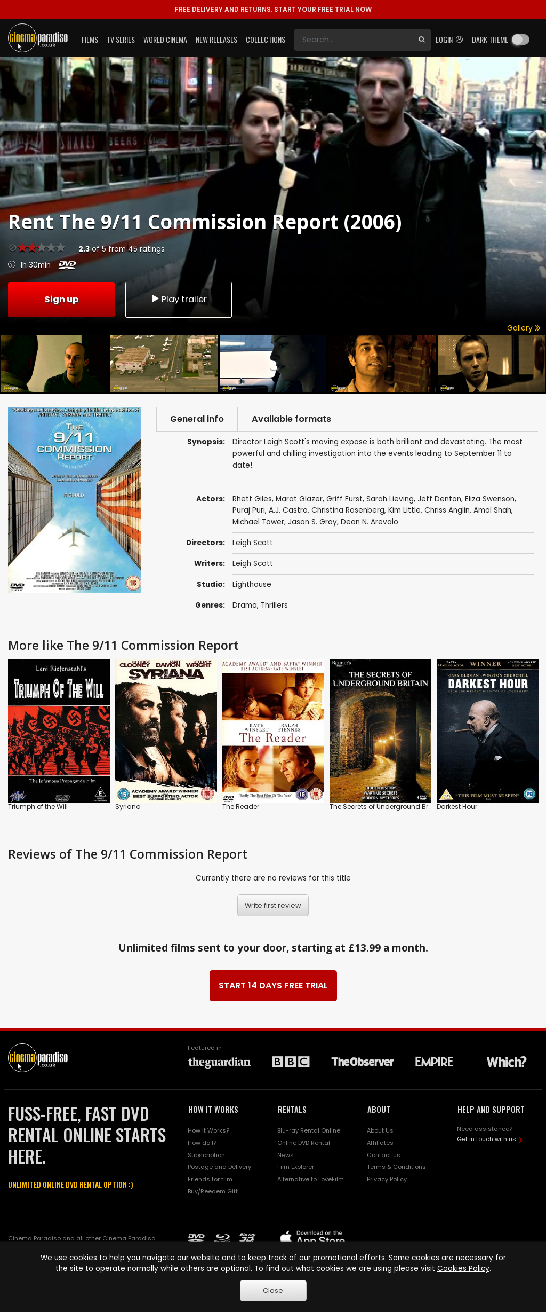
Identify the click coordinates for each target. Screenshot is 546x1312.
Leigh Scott (252, 564)
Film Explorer (295, 1166)
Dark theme (490, 39)
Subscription (206, 1155)
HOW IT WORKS (213, 1109)
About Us (380, 1130)
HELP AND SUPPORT (491, 1109)
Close (273, 1290)
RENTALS (292, 1109)
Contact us (383, 1155)
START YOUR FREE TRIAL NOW (273, 9)
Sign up (61, 299)
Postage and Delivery (219, 1166)
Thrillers (274, 605)
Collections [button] (265, 39)
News (285, 1155)
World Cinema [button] (165, 39)
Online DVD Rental (303, 1142)
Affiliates (380, 1142)
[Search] (353, 40)
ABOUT (378, 1109)
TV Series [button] (121, 39)
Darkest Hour (457, 806)
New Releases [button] (216, 39)
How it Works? (208, 1130)
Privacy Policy (387, 1179)
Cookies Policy (463, 1268)
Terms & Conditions (396, 1166)
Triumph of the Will (38, 806)
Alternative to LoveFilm (310, 1179)
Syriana (128, 806)
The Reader (240, 806)
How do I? (202, 1142)
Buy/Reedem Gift (213, 1191)
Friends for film (210, 1179)
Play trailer (178, 299)
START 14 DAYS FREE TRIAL (273, 985)
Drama (244, 605)
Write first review (273, 905)
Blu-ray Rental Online (308, 1130)
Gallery (524, 328)
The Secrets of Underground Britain (386, 806)
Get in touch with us (486, 1139)
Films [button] (90, 39)
